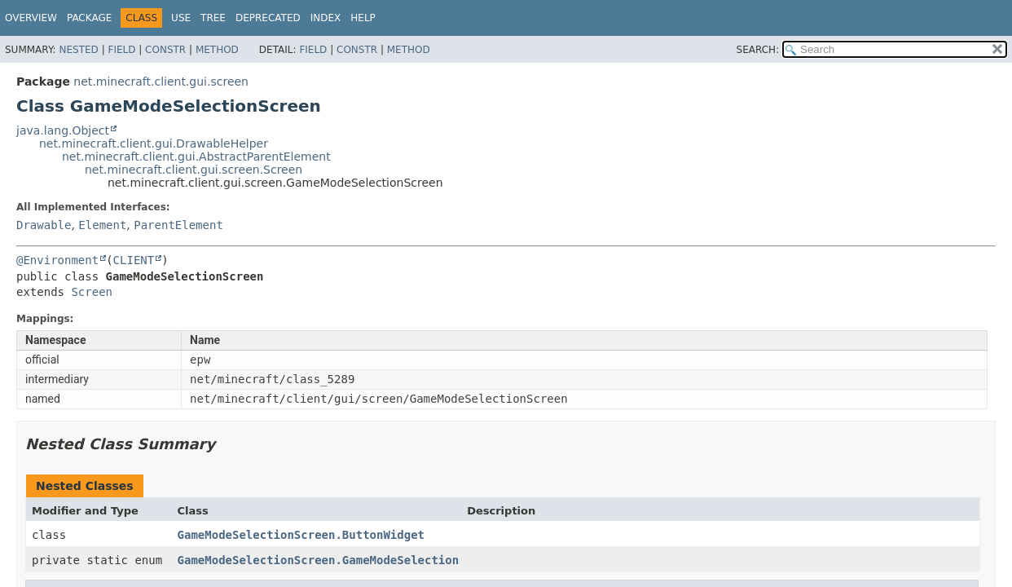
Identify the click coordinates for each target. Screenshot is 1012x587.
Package (89, 18)
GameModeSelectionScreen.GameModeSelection (319, 560)
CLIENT (134, 260)
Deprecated (268, 18)
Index (325, 18)
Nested (78, 49)
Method (217, 49)
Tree (213, 18)
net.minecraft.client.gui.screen (161, 81)
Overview (31, 18)
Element (102, 225)
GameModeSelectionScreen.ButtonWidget (301, 534)
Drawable (43, 225)
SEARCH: (758, 49)
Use (181, 18)
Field (121, 49)
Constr (165, 49)
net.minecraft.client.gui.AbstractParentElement (196, 156)
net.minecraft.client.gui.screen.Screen (193, 169)
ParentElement (178, 225)
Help (363, 18)
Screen (91, 291)
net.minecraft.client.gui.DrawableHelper (153, 143)
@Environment (57, 260)
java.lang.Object (62, 130)
